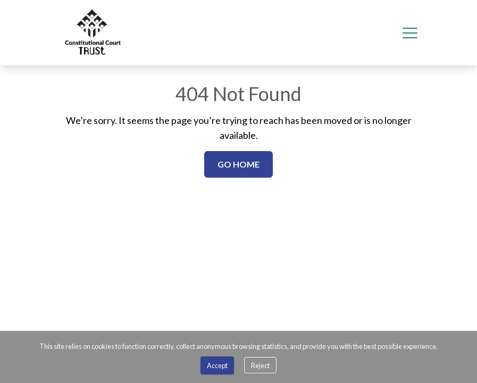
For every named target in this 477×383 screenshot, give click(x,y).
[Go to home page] (93, 32)
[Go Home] (238, 164)
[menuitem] (93, 32)
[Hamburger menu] (410, 33)
